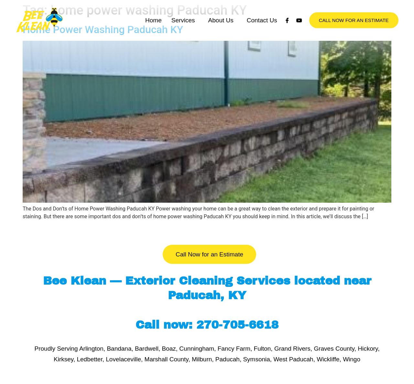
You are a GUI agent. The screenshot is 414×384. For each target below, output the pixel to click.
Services (183, 26)
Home (153, 26)
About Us (221, 26)
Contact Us (262, 26)
